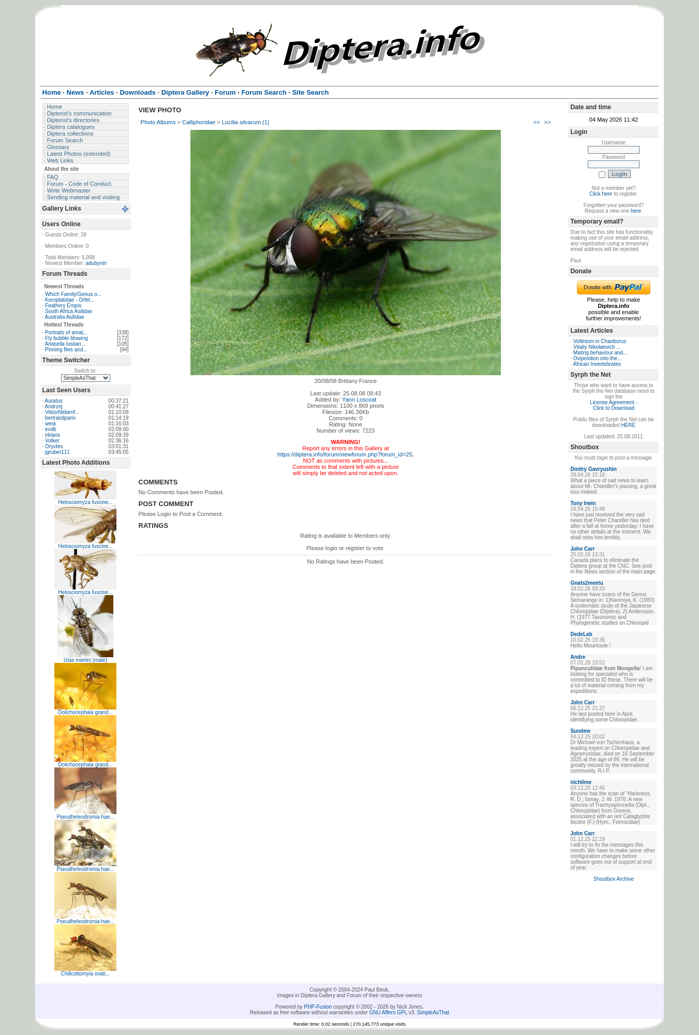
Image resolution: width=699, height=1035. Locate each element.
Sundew (580, 731)
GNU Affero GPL (388, 1012)
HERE (628, 425)
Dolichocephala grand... (85, 712)
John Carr (582, 549)
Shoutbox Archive (613, 879)
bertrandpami (60, 418)
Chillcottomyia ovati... (85, 974)
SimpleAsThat (433, 1012)
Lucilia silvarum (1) (246, 122)
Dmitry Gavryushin (593, 469)
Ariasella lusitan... (65, 344)
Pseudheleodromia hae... (85, 817)
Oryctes (54, 446)
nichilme (580, 782)
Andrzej (54, 406)
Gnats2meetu (586, 583)
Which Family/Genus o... (73, 294)
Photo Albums (158, 122)
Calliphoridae (198, 122)
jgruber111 (57, 452)
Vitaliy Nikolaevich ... (597, 347)
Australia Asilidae (64, 317)
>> (547, 122)
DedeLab (581, 634)
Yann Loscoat (359, 399)
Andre (577, 657)
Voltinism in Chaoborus (599, 341)
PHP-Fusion (318, 1007)
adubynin (96, 263)
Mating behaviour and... (600, 353)
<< (536, 122)
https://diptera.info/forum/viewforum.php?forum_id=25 (344, 454)
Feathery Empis (63, 305)
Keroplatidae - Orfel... (69, 300)
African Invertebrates (596, 364)
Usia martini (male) (85, 660)
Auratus (54, 401)
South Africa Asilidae (68, 311)
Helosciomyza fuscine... (85, 502)
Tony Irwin (583, 503)
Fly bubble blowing (66, 338)
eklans (52, 435)
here (636, 211)
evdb (50, 429)
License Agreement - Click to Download (613, 405)
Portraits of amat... (66, 332)
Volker (52, 440)
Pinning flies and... (66, 349)
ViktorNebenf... (62, 412)
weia (50, 423)
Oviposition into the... (597, 358)
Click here (600, 194)
